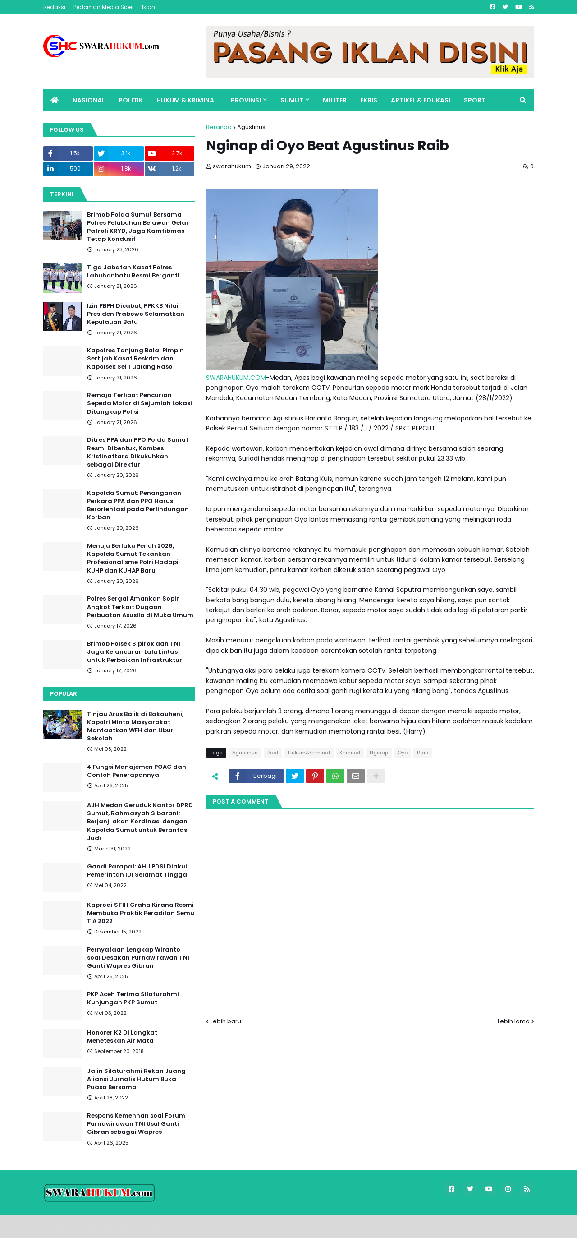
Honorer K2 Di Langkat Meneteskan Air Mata (122, 1037)
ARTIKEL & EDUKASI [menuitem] (420, 100)
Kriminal (349, 752)
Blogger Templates (106, 1226)
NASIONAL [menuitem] (89, 100)
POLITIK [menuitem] (131, 100)
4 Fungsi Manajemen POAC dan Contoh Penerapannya (136, 771)
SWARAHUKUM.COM (236, 377)
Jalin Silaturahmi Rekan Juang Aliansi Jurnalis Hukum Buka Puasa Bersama (136, 1079)
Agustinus (251, 127)
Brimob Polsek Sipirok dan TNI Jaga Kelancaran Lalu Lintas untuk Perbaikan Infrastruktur (134, 652)
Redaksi (54, 7)
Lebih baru (226, 1021)
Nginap (379, 752)
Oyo (403, 752)
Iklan (148, 7)
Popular (63, 693)
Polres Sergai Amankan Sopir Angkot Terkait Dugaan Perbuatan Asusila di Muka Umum (140, 607)
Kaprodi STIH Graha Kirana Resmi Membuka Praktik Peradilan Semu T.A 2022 (140, 913)
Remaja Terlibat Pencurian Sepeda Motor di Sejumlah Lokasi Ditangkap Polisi (139, 403)
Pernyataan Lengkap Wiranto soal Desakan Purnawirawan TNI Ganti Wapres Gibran (138, 958)
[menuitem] (54, 100)
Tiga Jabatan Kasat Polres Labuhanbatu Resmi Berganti (133, 271)
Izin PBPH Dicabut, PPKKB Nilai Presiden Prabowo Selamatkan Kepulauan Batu (135, 314)
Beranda (219, 127)
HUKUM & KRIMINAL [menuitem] (186, 100)
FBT (153, 1226)
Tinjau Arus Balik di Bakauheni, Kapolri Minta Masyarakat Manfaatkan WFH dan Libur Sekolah (135, 726)
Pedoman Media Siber (103, 7)
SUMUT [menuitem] (291, 100)
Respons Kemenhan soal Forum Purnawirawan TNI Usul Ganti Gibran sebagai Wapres (136, 1124)
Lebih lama (514, 1021)
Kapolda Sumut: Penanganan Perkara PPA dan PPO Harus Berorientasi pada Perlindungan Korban (138, 505)
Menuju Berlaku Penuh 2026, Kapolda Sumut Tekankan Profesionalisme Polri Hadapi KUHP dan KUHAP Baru (133, 558)
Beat (273, 752)
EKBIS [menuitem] (368, 100)
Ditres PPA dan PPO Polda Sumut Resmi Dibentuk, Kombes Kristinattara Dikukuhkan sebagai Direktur (137, 452)
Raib (422, 752)
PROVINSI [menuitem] (246, 100)
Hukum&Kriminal (309, 752)
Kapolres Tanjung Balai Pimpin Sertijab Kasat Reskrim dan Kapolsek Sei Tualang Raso (135, 358)
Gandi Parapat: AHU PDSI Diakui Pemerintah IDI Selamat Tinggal (138, 871)
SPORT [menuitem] (474, 100)
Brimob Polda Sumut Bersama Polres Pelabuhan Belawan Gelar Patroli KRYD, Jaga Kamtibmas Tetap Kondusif (138, 227)
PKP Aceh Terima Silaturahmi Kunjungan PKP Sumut (133, 998)
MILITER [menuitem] (335, 100)
